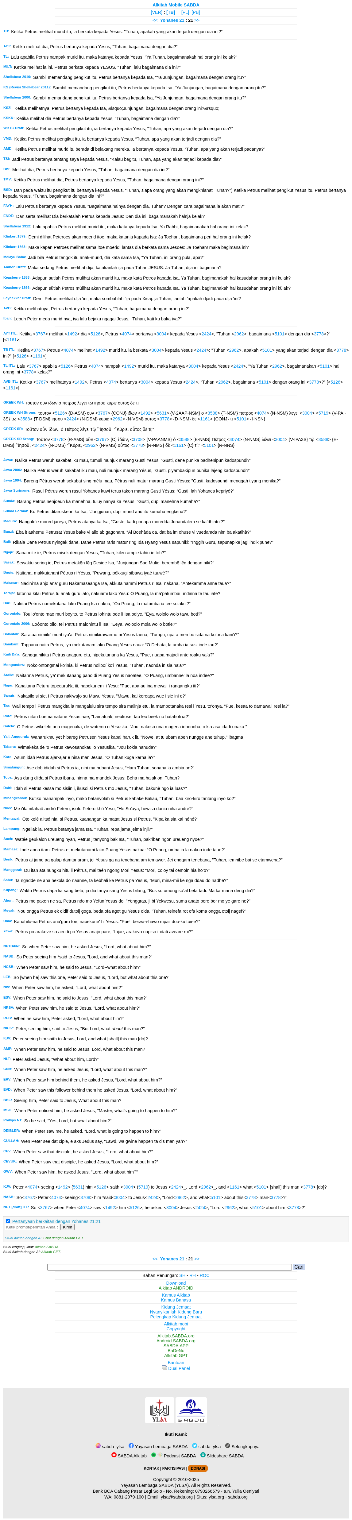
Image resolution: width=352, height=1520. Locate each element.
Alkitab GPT (50, 1252)
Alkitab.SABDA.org (176, 1335)
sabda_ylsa (109, 1446)
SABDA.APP (176, 1345)
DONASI (198, 1468)
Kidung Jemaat (176, 1307)
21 (183, 20)
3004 (161, 333)
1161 (12, 339)
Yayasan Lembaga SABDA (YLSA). (155, 1485)
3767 (40, 333)
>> (196, 20)
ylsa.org (216, 1497)
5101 (279, 333)
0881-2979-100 (129, 1497)
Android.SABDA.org (176, 1340)
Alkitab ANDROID (176, 1288)
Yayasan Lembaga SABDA (158, 1446)
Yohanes (169, 20)
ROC (205, 1275)
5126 (95, 333)
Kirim (67, 1227)
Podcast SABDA (173, 1455)
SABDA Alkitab (129, 1455)
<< (155, 20)
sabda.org (238, 1497)
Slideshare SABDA (222, 1455)
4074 (127, 333)
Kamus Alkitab (176, 1295)
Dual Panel (176, 1368)
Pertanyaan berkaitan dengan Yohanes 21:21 (56, 1221)
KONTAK (151, 1468)
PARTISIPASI (173, 1468)
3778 (319, 333)
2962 (239, 333)
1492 (72, 333)
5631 (162, 413)
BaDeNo (176, 1350)
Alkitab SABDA (46, 1247)
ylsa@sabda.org (177, 1497)
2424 (206, 333)
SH (182, 1275)
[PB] (195, 12)
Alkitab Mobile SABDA (176, 4)
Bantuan (176, 1362)
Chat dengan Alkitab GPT (63, 1238)
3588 (212, 413)
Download (176, 1283)
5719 (323, 413)
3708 (138, 439)
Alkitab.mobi (176, 1323)
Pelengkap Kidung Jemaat (176, 1316)
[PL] (185, 12)
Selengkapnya (242, 1446)
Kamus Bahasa (176, 1300)
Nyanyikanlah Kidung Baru (176, 1311)
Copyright (176, 1328)
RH (192, 1275)
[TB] (170, 12)
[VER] (157, 12)
